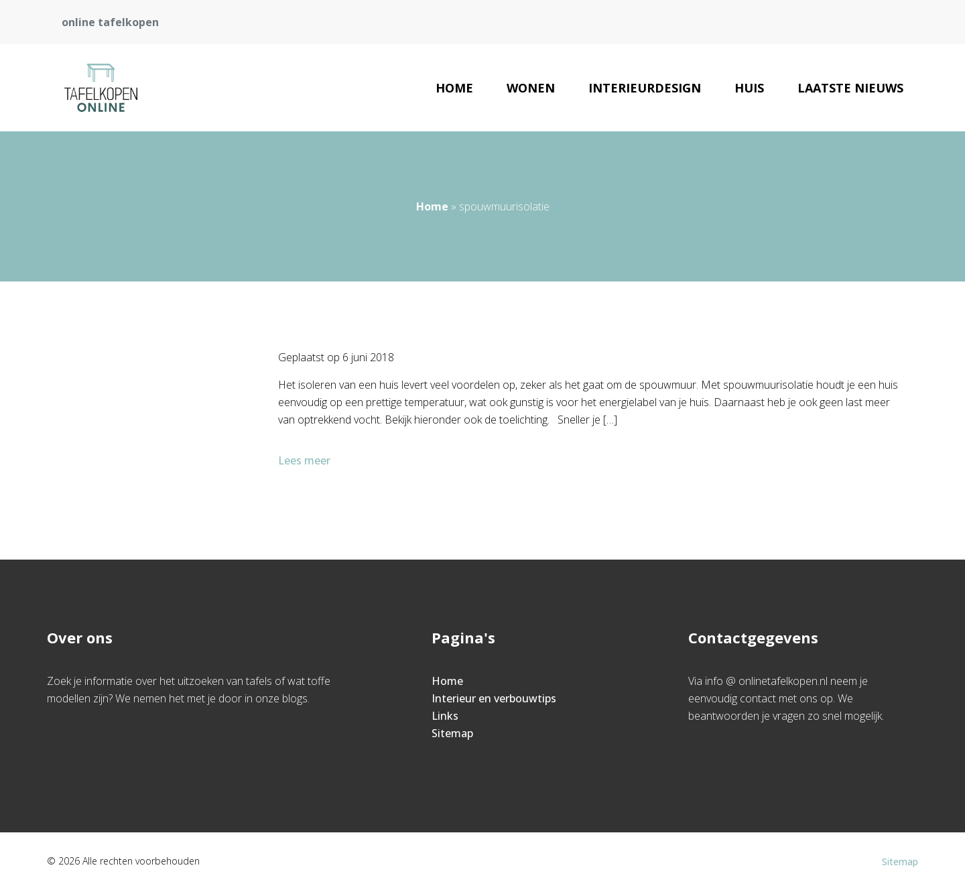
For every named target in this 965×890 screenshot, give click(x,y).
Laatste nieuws (850, 88)
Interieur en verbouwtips (494, 698)
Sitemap (452, 733)
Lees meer (305, 460)
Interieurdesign (644, 88)
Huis (749, 88)
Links (445, 715)
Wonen (531, 88)
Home (454, 88)
